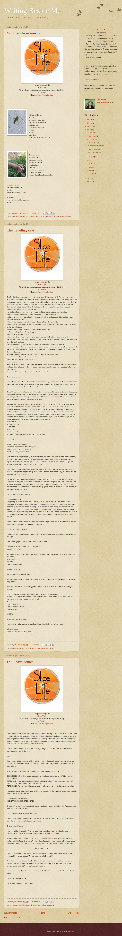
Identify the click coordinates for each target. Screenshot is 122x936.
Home (42, 913)
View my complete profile (105, 103)
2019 (89, 130)
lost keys (44, 648)
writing (51, 905)
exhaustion (21, 648)
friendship (21, 905)
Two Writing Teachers (45, 95)
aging (14, 648)
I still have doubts (20, 662)
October (92, 139)
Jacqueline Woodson (47, 838)
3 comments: (35, 213)
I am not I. (101, 30)
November (92, 136)
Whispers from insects (23, 33)
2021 (89, 123)
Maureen (102, 99)
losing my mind (35, 648)
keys (27, 648)
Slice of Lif (41, 716)
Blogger (72, 931)
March (91, 174)
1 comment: (34, 645)
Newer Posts (10, 913)
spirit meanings (65, 216)
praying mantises (47, 216)
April (90, 170)
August (91, 157)
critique (15, 905)
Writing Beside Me (32, 11)
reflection (51, 648)
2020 (89, 126)
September (93, 143)
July (90, 160)
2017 (89, 182)
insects (25, 216)
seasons (56, 216)
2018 (89, 178)
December (92, 133)
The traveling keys (20, 230)
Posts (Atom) (18, 918)
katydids (32, 216)
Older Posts (73, 913)
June (91, 164)
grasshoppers (17, 216)
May (90, 167)
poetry (37, 216)
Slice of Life (41, 87)
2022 (89, 120)
